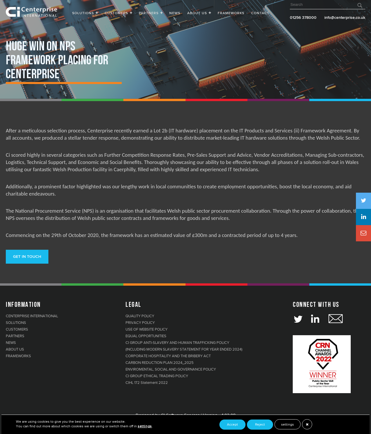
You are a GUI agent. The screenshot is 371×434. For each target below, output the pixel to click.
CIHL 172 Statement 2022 (147, 382)
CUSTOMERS (17, 329)
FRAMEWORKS (231, 13)
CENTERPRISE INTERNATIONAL (32, 316)
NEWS (11, 342)
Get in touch (27, 257)
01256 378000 (303, 18)
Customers (116, 13)
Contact (260, 13)
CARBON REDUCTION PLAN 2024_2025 (160, 362)
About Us (197, 13)
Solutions (83, 13)
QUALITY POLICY (140, 316)
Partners (149, 13)
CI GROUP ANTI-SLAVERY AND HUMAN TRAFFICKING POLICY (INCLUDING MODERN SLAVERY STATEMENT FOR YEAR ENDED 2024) (184, 346)
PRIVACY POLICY (140, 322)
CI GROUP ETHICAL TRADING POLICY (157, 376)
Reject (260, 424)
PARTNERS (15, 336)
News (174, 13)
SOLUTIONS (16, 322)
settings (287, 424)
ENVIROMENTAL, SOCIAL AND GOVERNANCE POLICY (171, 369)
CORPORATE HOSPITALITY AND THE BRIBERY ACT (168, 356)
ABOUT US (15, 349)
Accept (232, 424)
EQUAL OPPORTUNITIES (146, 336)
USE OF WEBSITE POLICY (147, 329)
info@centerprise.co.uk (344, 18)
